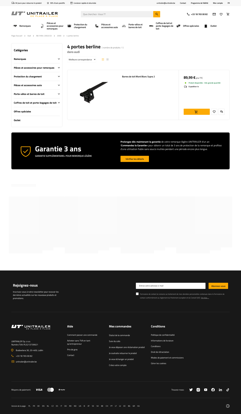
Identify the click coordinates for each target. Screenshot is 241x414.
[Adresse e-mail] (214, 14)
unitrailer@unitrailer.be (26, 361)
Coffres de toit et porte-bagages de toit (35, 103)
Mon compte (218, 3)
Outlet (17, 120)
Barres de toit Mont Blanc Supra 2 (138, 76)
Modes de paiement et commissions (167, 357)
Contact (183, 3)
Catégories (21, 50)
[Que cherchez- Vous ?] (120, 14)
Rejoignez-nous (25, 285)
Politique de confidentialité (163, 334)
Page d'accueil (16, 35)
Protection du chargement (28, 76)
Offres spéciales (22, 111)
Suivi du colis (114, 341)
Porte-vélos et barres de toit (29, 94)
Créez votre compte (117, 365)
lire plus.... (205, 297)
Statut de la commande (119, 335)
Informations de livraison (162, 340)
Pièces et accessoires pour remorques (34, 68)
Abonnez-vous (218, 286)
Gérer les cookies (158, 363)
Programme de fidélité (199, 3)
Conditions (156, 346)
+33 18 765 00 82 (197, 14)
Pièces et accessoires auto (28, 85)
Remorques (20, 59)
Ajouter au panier (197, 112)
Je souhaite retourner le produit (123, 353)
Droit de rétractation (160, 352)
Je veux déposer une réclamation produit (127, 347)
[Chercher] (156, 14)
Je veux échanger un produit (121, 359)
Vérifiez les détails (135, 159)
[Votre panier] (228, 14)
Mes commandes (120, 326)
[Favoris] (221, 14)
